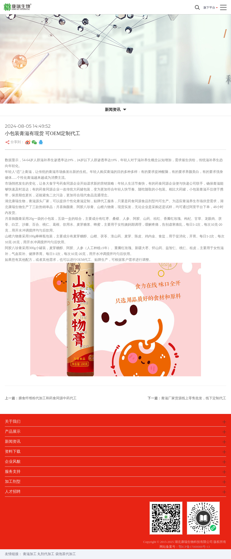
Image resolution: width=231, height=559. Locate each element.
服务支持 (12, 471)
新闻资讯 (12, 441)
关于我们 (12, 421)
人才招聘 (12, 491)
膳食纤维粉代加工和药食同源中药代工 (48, 398)
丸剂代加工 (45, 554)
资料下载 (12, 451)
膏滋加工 (30, 554)
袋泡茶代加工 (65, 554)
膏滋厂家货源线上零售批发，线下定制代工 (193, 398)
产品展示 (12, 431)
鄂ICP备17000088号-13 (194, 546)
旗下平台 (209, 7)
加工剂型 (12, 481)
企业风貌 (12, 461)
